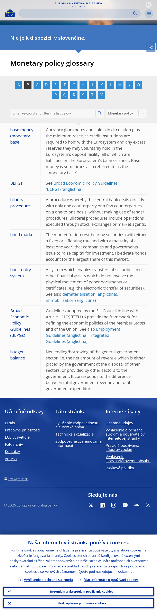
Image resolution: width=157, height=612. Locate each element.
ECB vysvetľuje (17, 437)
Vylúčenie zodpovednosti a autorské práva (76, 424)
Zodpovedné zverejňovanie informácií (78, 443)
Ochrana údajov (119, 422)
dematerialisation (78, 294)
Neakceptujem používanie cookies (81, 603)
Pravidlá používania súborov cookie (122, 447)
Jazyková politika (120, 467)
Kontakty (12, 451)
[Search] (76, 13)
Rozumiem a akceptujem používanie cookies (81, 591)
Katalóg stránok (18, 479)
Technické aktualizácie (74, 434)
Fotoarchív (14, 444)
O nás (10, 422)
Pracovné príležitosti (22, 430)
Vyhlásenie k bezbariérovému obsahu (128, 458)
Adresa (11, 458)
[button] (149, 5)
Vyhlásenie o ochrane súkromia (48, 579)
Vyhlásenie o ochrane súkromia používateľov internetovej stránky (125, 434)
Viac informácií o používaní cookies (111, 579)
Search (135, 13)
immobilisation (60, 300)
